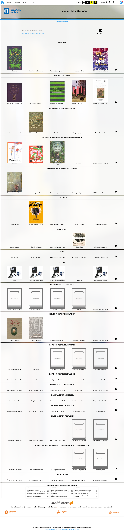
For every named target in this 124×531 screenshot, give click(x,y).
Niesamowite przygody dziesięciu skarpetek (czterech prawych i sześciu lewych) (44, 493)
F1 (110, 2)
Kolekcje (41, 33)
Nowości (9, 2)
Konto (32, 2)
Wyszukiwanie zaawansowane (30, 33)
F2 (114, 2)
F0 (107, 2)
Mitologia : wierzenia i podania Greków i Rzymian (37, 491)
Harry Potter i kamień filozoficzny (34, 496)
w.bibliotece (52, 507)
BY (96, 2)
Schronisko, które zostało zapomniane (59, 496)
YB (92, 2)
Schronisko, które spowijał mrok (81, 493)
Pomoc (25, 2)
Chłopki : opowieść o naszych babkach (59, 490)
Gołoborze (77, 496)
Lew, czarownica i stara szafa (33, 490)
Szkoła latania (30, 495)
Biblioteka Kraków (62, 21)
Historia (17, 2)
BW (88, 2)
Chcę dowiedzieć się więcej (53, 529)
